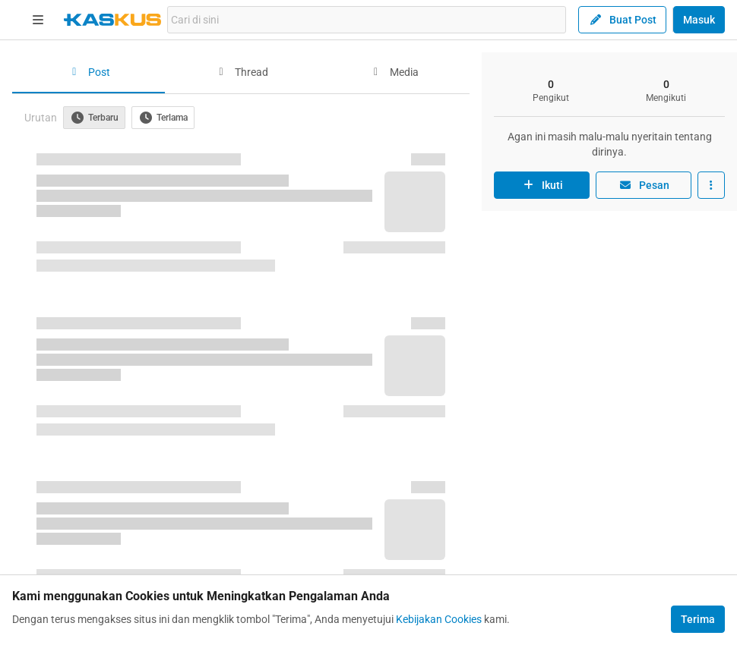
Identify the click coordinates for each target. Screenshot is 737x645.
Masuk (699, 20)
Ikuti (541, 185)
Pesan (643, 185)
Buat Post (622, 19)
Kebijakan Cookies (439, 619)
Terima (698, 619)
